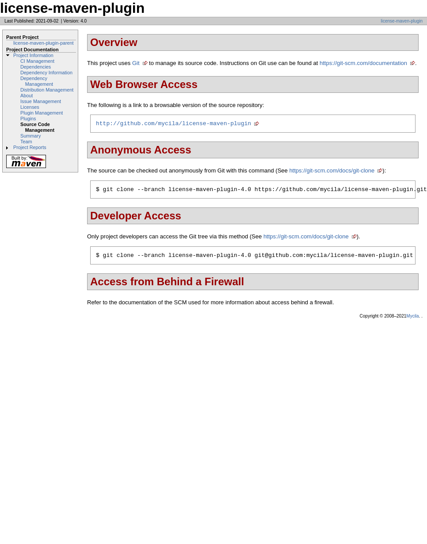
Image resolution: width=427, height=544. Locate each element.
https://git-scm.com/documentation (363, 63)
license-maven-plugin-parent (43, 43)
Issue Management (40, 101)
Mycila (412, 320)
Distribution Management (46, 89)
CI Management (37, 61)
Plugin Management (41, 112)
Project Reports (29, 147)
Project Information (33, 55)
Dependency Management (36, 81)
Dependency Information (46, 72)
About (26, 95)
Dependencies (35, 66)
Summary (30, 135)
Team (26, 141)
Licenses (29, 107)
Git (136, 63)
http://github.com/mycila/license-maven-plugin (173, 124)
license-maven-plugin (402, 21)
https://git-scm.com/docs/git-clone (331, 172)
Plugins (28, 118)
